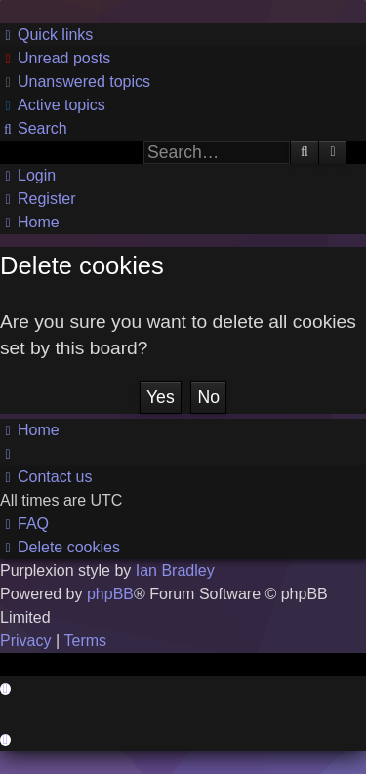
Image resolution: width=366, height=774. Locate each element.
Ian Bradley (175, 570)
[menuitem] (55, 58)
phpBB (110, 594)
